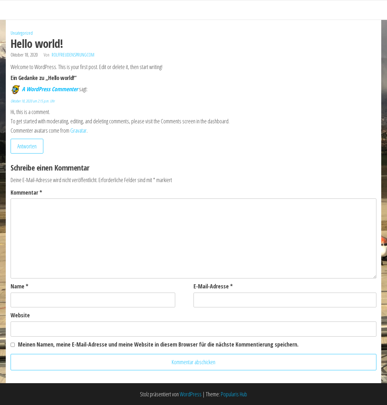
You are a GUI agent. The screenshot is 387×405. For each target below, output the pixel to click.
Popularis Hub (234, 394)
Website (20, 315)
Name (19, 286)
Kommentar (26, 192)
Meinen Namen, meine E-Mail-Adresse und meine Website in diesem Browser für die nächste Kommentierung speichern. (158, 344)
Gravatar (78, 130)
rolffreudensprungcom (73, 55)
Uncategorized (22, 33)
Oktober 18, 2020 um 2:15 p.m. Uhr (33, 101)
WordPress (191, 394)
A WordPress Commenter (50, 89)
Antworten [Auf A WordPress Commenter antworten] (27, 146)
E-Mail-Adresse (213, 286)
